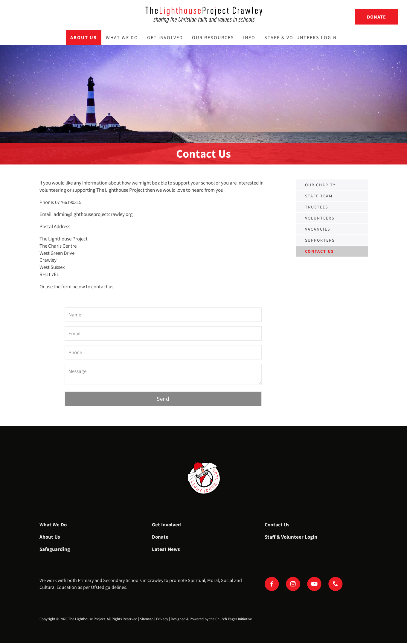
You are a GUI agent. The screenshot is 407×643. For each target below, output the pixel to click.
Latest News (166, 549)
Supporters (320, 240)
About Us (83, 37)
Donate (376, 17)
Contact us (319, 251)
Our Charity (320, 185)
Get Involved (165, 37)
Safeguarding (54, 549)
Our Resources (213, 37)
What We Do (122, 37)
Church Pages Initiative (233, 618)
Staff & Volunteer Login (291, 537)
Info (249, 37)
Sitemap (146, 618)
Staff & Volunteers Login (300, 37)
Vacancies (317, 229)
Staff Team (319, 196)
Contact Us (277, 524)
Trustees (316, 207)
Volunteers (319, 218)
